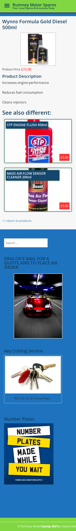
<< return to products (16, 221)
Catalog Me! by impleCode (58, 526)
